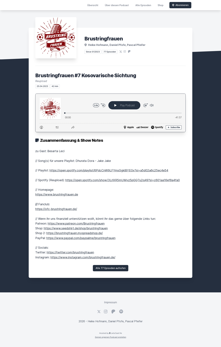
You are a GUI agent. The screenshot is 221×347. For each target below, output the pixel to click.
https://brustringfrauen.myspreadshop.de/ (74, 233)
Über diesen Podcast (117, 5)
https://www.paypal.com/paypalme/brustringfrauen (80, 238)
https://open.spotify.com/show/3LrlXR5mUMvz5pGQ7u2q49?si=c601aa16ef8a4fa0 (122, 180)
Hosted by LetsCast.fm (110, 333)
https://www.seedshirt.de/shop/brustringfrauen (76, 228)
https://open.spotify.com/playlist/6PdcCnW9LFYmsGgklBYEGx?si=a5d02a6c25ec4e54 (108, 170)
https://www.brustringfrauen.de (56, 194)
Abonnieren (180, 5)
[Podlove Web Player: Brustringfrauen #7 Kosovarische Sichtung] (110, 113)
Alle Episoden (143, 5)
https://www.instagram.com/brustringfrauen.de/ (82, 257)
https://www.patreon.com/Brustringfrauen (76, 223)
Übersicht (92, 5)
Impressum (110, 302)
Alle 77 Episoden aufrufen (111, 268)
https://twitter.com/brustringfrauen (70, 252)
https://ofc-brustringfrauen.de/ (56, 209)
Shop (160, 5)
